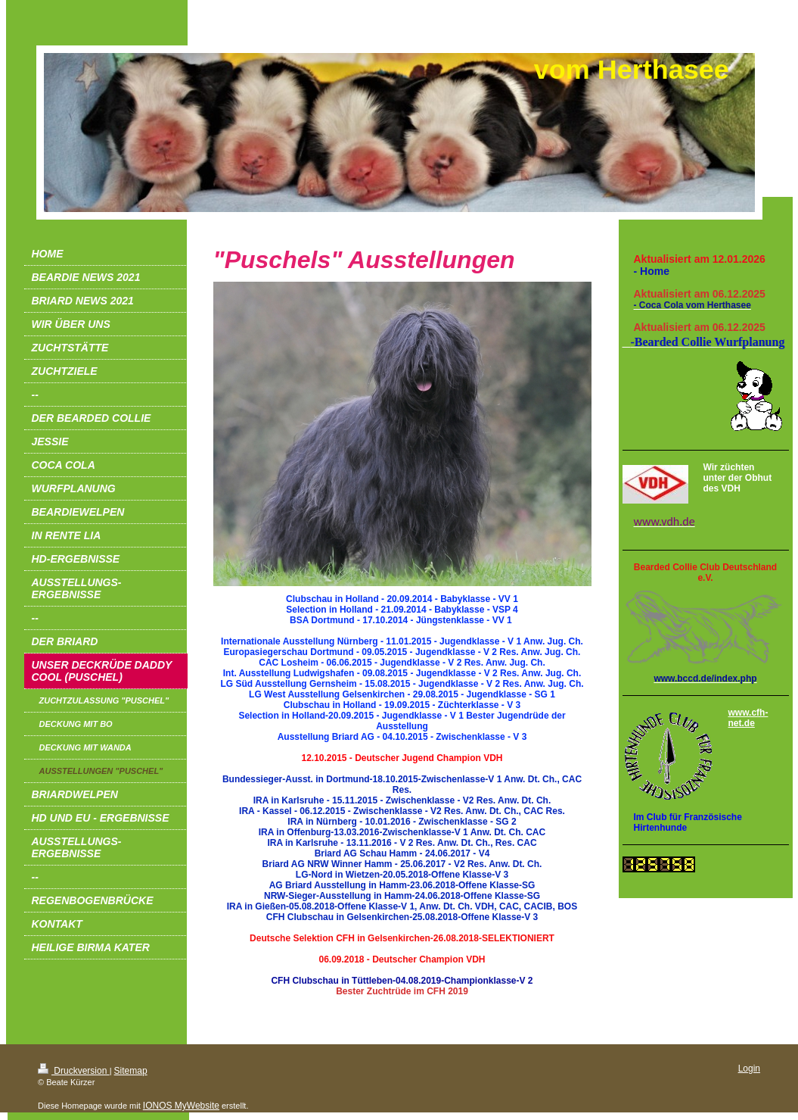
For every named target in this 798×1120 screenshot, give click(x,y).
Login (749, 1068)
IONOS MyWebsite (181, 1105)
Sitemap (130, 1070)
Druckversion (74, 1070)
